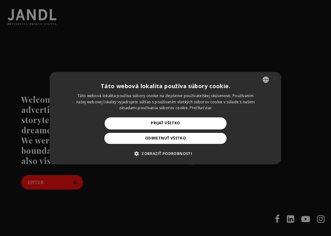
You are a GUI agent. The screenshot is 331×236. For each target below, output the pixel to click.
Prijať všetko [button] (165, 123)
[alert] (165, 118)
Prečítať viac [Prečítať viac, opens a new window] (201, 108)
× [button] (274, 79)
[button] (165, 153)
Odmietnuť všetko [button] (165, 138)
